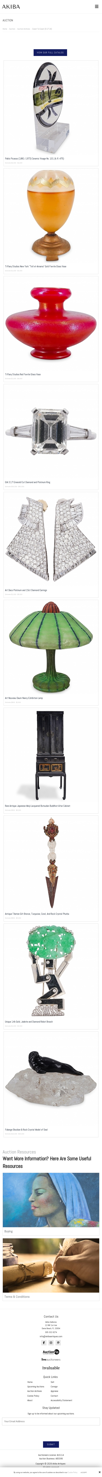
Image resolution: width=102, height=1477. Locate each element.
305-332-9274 (51, 1332)
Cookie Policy (72, 1472)
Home (5, 29)
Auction (12, 29)
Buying (8, 1231)
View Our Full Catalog (50, 52)
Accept (84, 1472)
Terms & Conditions (16, 1297)
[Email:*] (51, 1422)
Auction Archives (23, 29)
